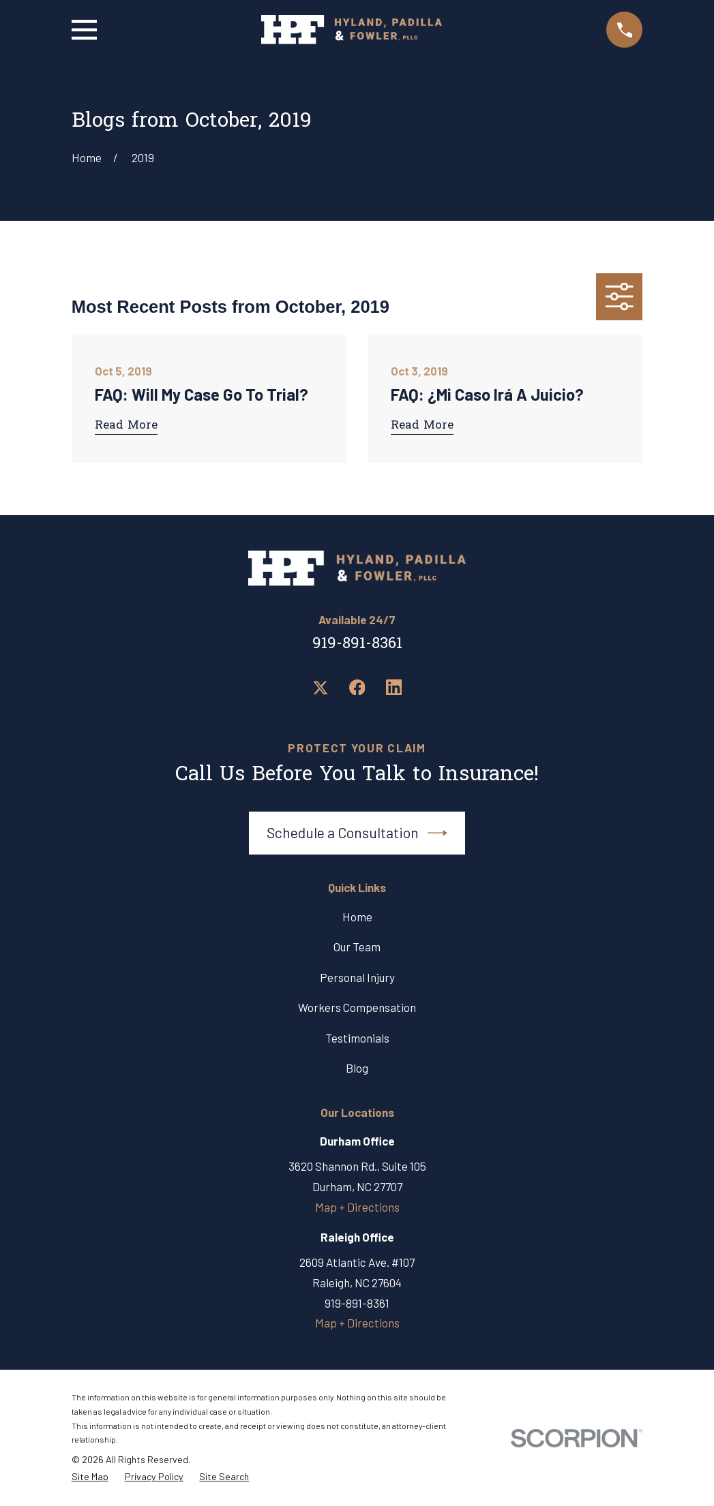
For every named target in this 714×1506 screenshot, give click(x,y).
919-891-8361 (357, 644)
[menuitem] (90, 1477)
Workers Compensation (357, 1007)
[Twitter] (320, 687)
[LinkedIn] (394, 687)
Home (357, 916)
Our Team (357, 946)
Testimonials (357, 1038)
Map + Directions (357, 1207)
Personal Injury (357, 977)
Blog (357, 1068)
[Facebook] (357, 687)
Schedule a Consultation (357, 833)
